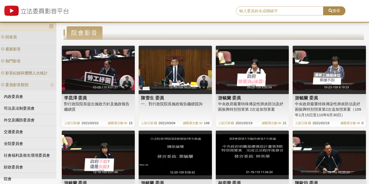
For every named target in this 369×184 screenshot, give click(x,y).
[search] (279, 11)
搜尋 (334, 10)
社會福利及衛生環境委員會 (27, 155)
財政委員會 (13, 167)
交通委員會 (13, 132)
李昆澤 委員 (75, 98)
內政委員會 (13, 96)
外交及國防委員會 (19, 120)
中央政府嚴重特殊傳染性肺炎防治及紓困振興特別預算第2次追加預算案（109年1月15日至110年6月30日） (328, 109)
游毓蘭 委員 (229, 98)
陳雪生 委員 (152, 98)
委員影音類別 (14, 85)
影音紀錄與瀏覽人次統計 (24, 73)
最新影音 (11, 49)
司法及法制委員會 (19, 108)
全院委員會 (13, 143)
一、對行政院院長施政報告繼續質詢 (171, 104)
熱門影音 (11, 61)
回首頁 (9, 37)
